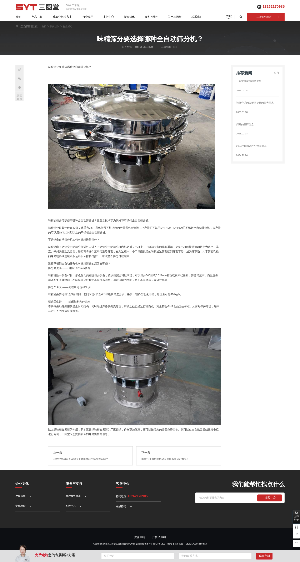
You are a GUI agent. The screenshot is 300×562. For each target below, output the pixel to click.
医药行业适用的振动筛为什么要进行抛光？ (167, 459)
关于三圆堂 (174, 16)
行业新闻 (67, 26)
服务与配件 (151, 16)
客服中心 (122, 483)
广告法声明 (159, 537)
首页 (18, 16)
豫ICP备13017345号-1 (163, 544)
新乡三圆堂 (87, 429)
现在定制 (264, 556)
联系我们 (196, 16)
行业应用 (87, 16)
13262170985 (273, 6)
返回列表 (19, 97)
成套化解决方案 (62, 16)
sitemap (203, 544)
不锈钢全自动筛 (57, 239)
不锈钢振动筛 (56, 306)
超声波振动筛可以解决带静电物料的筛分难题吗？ (83, 459)
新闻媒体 (129, 16)
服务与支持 (74, 483)
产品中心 (36, 16)
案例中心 (108, 16)
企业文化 (22, 483)
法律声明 (139, 537)
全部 (276, 73)
